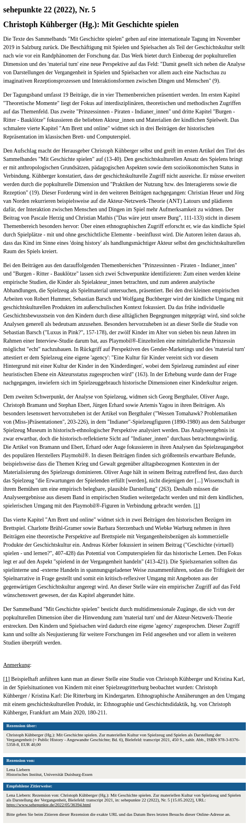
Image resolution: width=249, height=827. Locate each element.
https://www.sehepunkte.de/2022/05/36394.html (48, 804)
